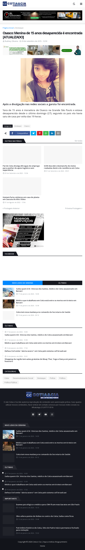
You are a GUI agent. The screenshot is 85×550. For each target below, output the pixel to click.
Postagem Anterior (12, 208)
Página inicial (8, 28)
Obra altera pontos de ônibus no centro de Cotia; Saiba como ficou (45, 516)
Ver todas (78, 141)
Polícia (52, 378)
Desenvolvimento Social (23, 378)
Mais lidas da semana (22, 283)
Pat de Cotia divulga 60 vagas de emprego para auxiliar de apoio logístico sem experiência (21, 168)
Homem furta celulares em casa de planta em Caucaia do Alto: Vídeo (21, 198)
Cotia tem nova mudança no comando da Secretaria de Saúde (43, 312)
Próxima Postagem (73, 208)
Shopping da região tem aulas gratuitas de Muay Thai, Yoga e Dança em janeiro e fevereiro (40, 360)
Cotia (7, 378)
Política (62, 378)
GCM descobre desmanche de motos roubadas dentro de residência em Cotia (61, 167)
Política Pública (11, 382)
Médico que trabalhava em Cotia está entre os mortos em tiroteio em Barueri (46, 301)
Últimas (62, 283)
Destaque (19, 28)
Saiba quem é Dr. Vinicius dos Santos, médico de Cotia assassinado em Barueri (46, 290)
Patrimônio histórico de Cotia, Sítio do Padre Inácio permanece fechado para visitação (47, 529)
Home (42, 546)
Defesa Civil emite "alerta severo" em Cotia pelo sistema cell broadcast (35, 351)
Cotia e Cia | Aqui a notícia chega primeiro (50, 542)
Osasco (27, 126)
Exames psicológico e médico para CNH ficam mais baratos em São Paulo (48, 505)
